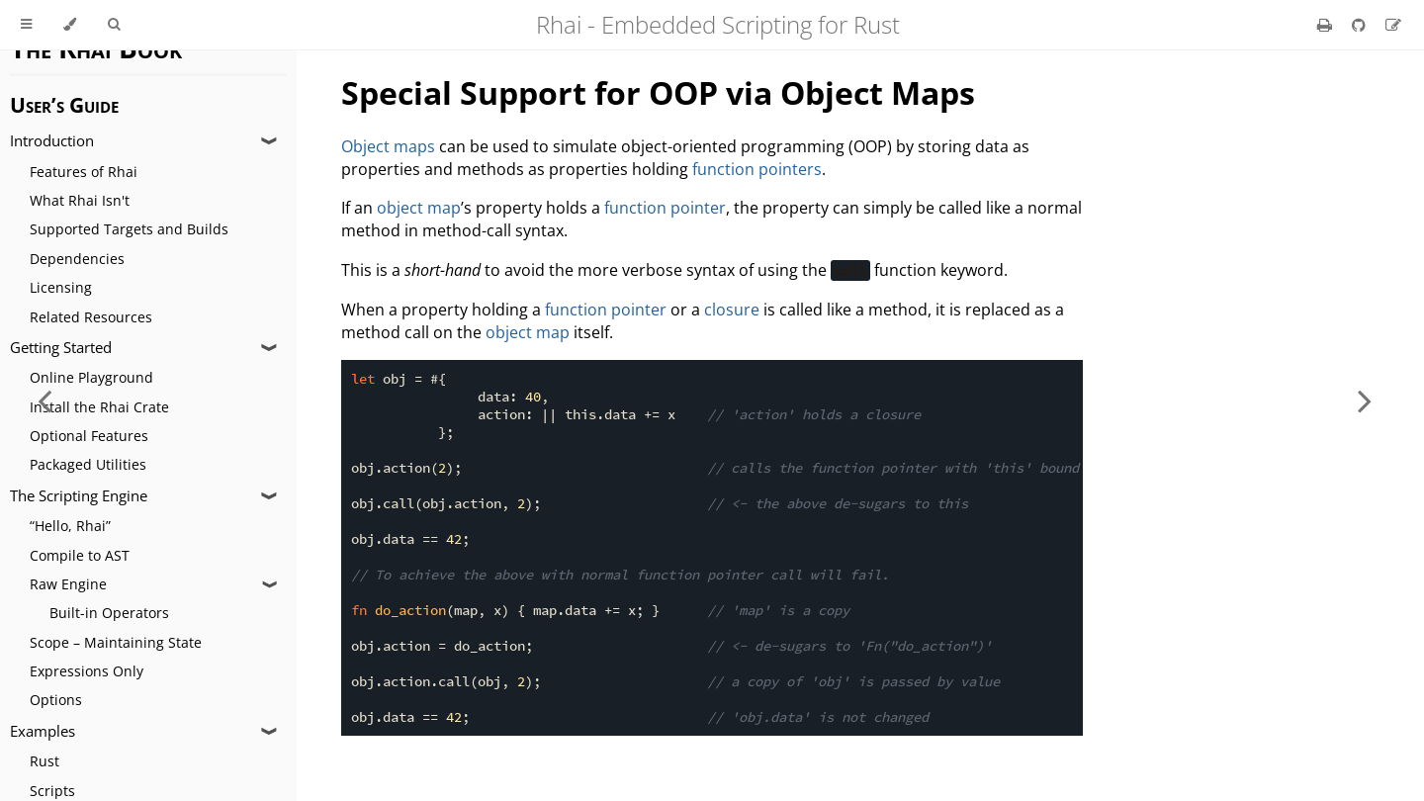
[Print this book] (1326, 25)
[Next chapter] (1364, 400)
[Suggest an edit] (1393, 25)
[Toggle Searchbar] (113, 24)
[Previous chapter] (44, 400)
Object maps (388, 146)
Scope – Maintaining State (116, 642)
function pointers (757, 169)
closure (731, 309)
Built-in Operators (109, 612)
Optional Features (89, 435)
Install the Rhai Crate (99, 407)
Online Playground (91, 377)
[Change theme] (69, 24)
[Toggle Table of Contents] (26, 24)
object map (419, 208)
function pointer (665, 208)
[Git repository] (1361, 25)
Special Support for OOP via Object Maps (658, 92)
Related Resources (91, 317)
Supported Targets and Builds (129, 229)
